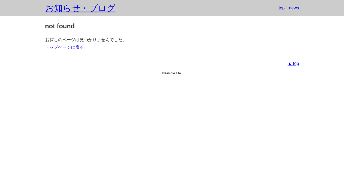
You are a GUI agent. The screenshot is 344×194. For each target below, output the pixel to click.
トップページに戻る (64, 47)
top (282, 8)
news (294, 8)
